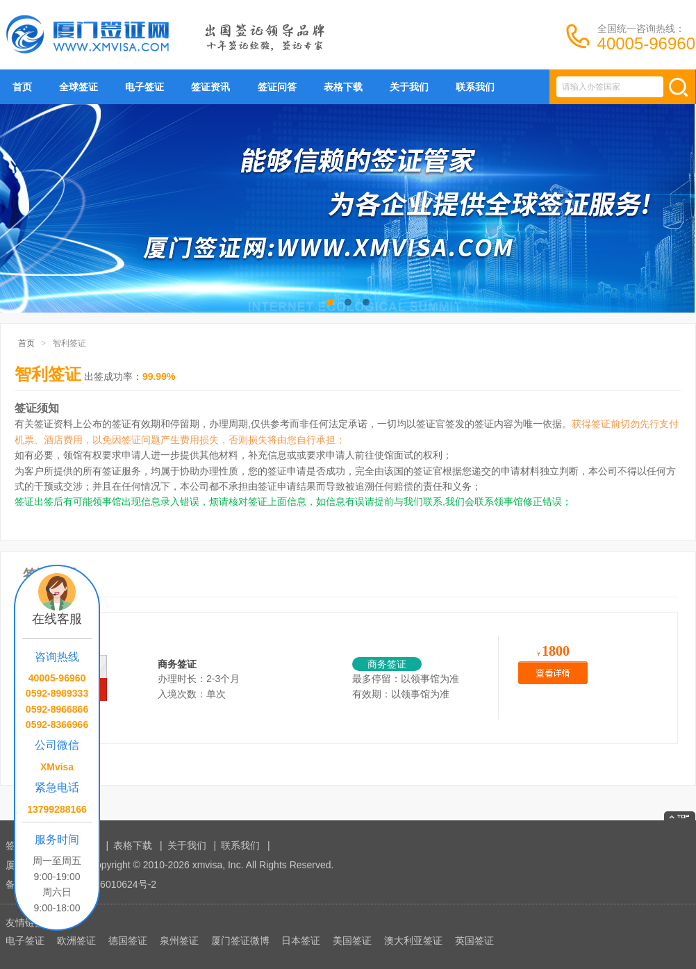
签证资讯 (210, 86)
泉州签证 (179, 940)
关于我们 (409, 86)
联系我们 (475, 86)
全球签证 (78, 86)
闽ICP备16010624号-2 (107, 884)
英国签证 (474, 940)
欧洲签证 (76, 940)
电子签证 (144, 86)
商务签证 (177, 664)
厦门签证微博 (240, 940)
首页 (22, 86)
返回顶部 (679, 815)
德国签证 (127, 940)
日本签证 (300, 940)
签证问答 (277, 86)
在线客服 (57, 619)
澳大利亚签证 (413, 940)
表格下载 (343, 86)
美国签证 (352, 940)
